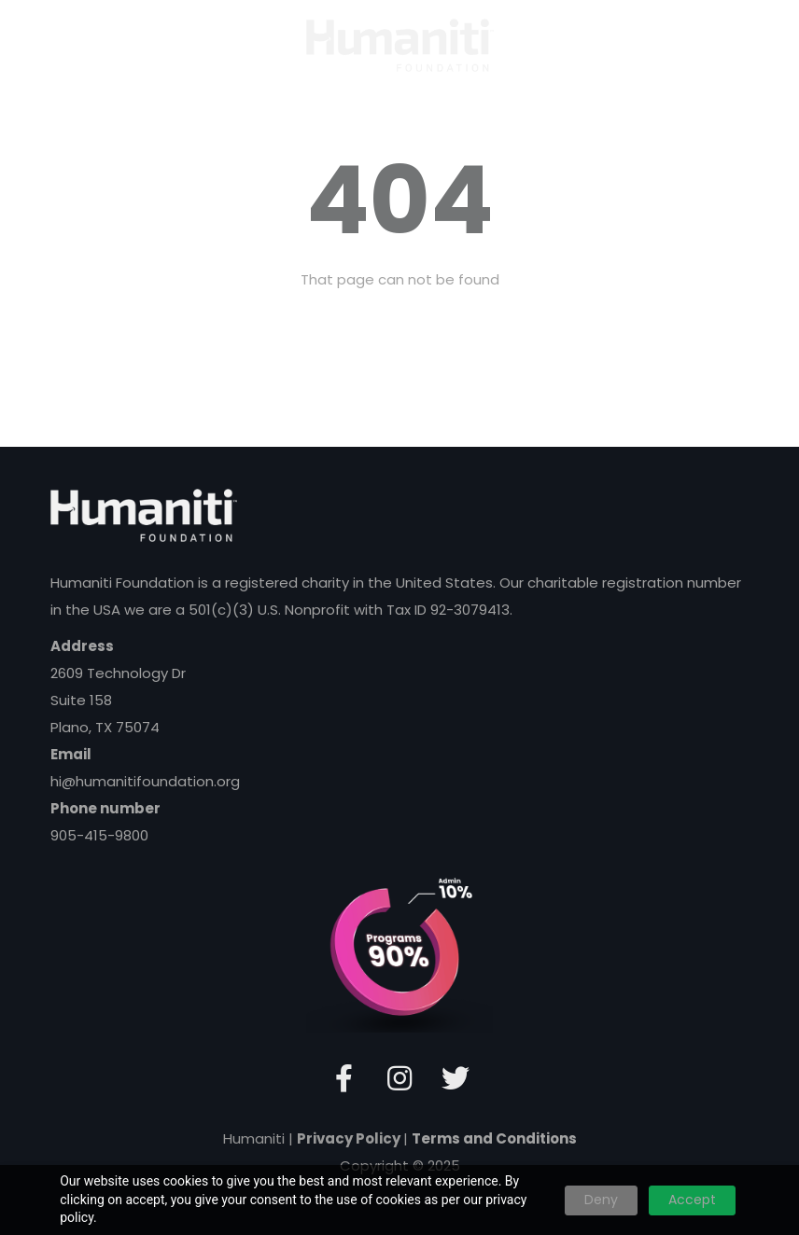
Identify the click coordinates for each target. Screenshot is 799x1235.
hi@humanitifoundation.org (145, 781)
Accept (692, 1199)
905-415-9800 (99, 835)
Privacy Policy (350, 1138)
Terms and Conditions (494, 1138)
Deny (601, 1199)
